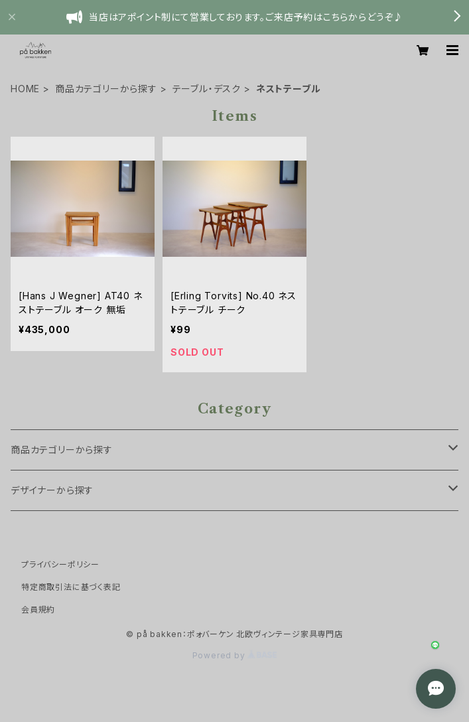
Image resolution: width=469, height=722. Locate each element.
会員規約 (38, 609)
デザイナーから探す (52, 490)
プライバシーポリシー (60, 564)
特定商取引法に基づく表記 (71, 587)
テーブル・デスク (206, 88)
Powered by (234, 655)
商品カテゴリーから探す (106, 88)
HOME (25, 88)
